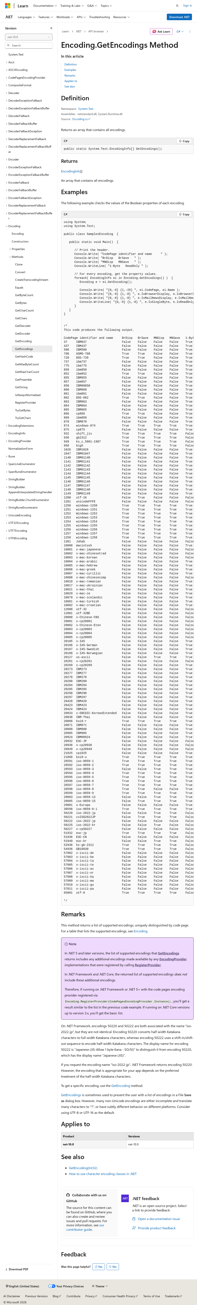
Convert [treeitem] (20, 272)
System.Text (85, 109)
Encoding (140, 931)
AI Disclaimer (11, 1296)
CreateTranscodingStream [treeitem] (31, 280)
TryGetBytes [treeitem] (22, 410)
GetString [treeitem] (21, 387)
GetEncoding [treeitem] (23, 341)
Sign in (187, 5)
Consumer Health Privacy (119, 1296)
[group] (127, 562)
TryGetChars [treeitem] (23, 418)
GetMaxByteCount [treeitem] (27, 364)
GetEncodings (168, 953)
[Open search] (177, 5)
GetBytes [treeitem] (21, 303)
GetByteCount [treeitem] (24, 295)
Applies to (70, 81)
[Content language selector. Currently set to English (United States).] (22, 1286)
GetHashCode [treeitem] (24, 356)
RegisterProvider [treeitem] (25, 402)
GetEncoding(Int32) (83, 1168)
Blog (55, 1296)
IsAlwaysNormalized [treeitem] (27, 395)
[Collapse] (51, 28)
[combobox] (28, 37)
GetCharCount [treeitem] (24, 310)
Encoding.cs (80, 119)
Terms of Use (151, 1296)
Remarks (69, 75)
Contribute (73, 1296)
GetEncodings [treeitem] (24, 349)
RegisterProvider (148, 965)
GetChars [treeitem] (21, 318)
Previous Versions (36, 1296)
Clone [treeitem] (18, 264)
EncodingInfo (70, 171)
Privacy (90, 1296)
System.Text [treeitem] (15, 54)
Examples (70, 70)
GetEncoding (120, 1085)
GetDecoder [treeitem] (23, 326)
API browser (96, 31)
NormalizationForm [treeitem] (20, 448)
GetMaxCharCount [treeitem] (27, 372)
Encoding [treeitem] (18, 234)
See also (69, 86)
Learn (65, 31)
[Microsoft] (7, 5)
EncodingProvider (173, 959)
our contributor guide (85, 1227)
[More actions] (190, 31)
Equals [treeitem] (19, 287)
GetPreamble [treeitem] (23, 380)
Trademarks (172, 1296)
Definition (70, 64)
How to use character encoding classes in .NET (103, 1173)
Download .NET (179, 17)
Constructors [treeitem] (20, 241)
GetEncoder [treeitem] (22, 333)
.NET (78, 31)
